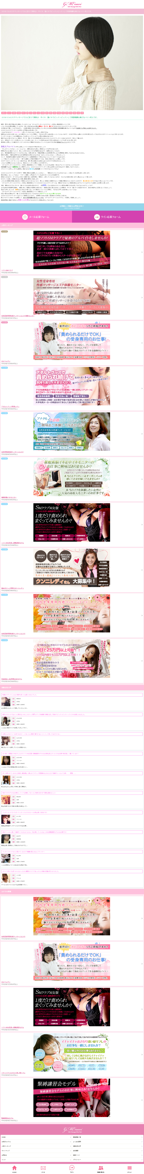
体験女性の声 (77, 1146)
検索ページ (76, 1155)
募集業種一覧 (77, 1137)
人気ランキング (6, 1146)
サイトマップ (6, 1150)
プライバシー (77, 1159)
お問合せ (4, 1155)
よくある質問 (77, 1141)
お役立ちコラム (6, 1141)
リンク (4, 1159)
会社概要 (75, 1150)
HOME (4, 1137)
